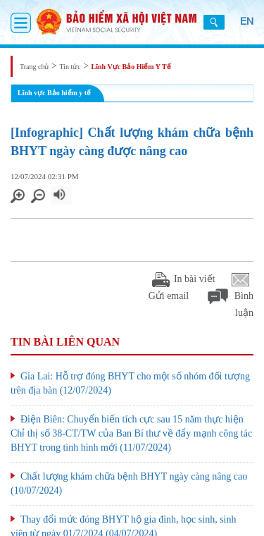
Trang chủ (34, 67)
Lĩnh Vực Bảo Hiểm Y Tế (131, 67)
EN (246, 21)
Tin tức (69, 67)
